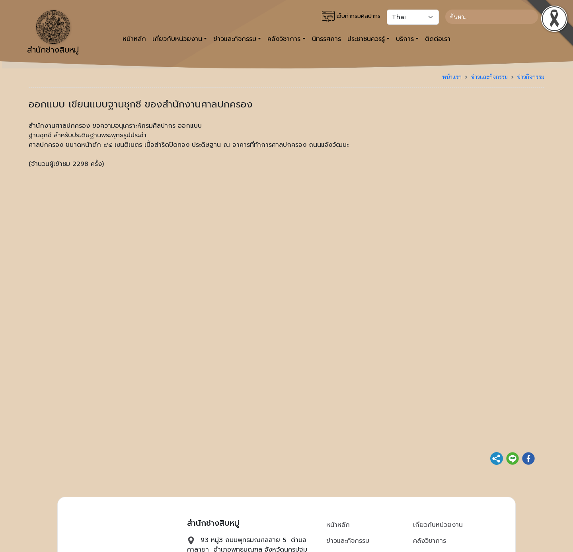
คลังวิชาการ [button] (283, 39)
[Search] (491, 17)
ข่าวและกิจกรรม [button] (234, 39)
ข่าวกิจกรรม (530, 76)
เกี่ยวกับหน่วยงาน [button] (177, 39)
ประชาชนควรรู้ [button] (366, 39)
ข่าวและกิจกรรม (489, 76)
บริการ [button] (405, 39)
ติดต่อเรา (437, 39)
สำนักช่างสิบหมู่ (53, 33)
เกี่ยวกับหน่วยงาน (438, 525)
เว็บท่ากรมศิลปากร (351, 16)
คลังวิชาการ (429, 541)
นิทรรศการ (326, 39)
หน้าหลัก (134, 39)
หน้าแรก (452, 76)
